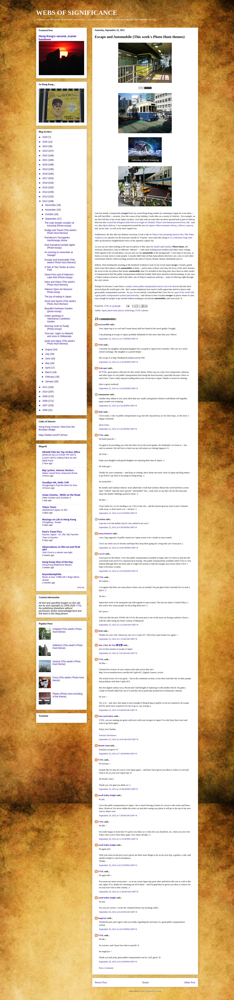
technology (129, 310)
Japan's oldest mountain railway (163, 225)
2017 (45, 178)
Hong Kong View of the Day (57, 562)
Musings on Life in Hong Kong (59, 519)
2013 (45, 196)
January (49, 381)
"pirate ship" (104, 228)
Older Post (189, 982)
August (49, 349)
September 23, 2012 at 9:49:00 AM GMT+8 (118, 710)
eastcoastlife (103, 324)
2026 (45, 137)
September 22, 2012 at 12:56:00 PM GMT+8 (118, 388)
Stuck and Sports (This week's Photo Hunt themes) (60, 302)
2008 (45, 400)
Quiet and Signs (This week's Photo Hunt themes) (59, 342)
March (48, 372)
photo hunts (104, 425)
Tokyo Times (49, 507)
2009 (45, 396)
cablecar (181, 225)
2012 (45, 201)
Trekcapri (102, 368)
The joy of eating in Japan (57, 296)
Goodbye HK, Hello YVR (55, 482)
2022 (45, 155)
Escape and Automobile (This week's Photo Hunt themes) (60, 261)
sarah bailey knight (107, 795)
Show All (80, 587)
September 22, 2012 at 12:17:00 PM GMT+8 (118, 338)
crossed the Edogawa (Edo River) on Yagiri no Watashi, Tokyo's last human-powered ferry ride (148, 222)
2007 (45, 405)
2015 (45, 187)
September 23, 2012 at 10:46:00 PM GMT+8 (118, 789)
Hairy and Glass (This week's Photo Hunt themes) (59, 283)
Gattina (101, 519)
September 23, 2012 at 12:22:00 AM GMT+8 (118, 624)
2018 (45, 173)
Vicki (100, 344)
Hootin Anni (104, 745)
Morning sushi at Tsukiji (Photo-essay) (56, 327)
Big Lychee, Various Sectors (58, 470)
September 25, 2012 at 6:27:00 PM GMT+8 (118, 865)
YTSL (101, 435)
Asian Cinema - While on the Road (61, 495)
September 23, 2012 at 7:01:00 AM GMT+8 (118, 653)
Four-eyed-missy (106, 716)
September (51, 218)
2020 (45, 164)
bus (134, 228)
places (121, 310)
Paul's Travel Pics (52, 531)
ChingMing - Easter (51, 522)
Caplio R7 (141, 635)
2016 (45, 182)
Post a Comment (106, 968)
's (157, 246)
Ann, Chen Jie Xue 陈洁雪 (110, 645)
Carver (101, 553)
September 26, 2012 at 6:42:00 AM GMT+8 (118, 912)
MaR (100, 412)
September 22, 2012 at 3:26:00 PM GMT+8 (118, 429)
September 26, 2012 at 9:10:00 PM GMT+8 (118, 961)
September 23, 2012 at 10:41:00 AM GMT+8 (118, 739)
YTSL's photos (141, 310)
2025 (45, 141)
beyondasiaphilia (51, 574)
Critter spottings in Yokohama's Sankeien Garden (57, 318)
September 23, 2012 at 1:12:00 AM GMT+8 (118, 639)
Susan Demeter (105, 533)
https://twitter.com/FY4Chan (53, 435)
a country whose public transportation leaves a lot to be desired (151, 286)
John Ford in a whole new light (57, 552)
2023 (45, 150)
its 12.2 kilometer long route (179, 237)
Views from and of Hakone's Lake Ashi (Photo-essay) (59, 276)
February (50, 376)
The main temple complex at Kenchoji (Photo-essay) (59, 224)
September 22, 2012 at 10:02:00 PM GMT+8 (118, 547)
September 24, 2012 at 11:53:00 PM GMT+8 (118, 839)
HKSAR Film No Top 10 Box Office (61, 452)
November (51, 209)
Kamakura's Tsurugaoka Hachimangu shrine (57, 239)
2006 (45, 410)
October (49, 214)
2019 (45, 169)
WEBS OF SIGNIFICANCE (76, 12)
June (48, 358)
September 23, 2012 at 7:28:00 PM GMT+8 (118, 753)
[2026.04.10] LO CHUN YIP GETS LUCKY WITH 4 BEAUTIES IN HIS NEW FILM (59, 458)
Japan (104, 310)
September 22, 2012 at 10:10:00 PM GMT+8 (118, 571)
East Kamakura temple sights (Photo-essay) (59, 246)
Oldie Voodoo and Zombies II (56, 497)
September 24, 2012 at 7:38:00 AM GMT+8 (118, 815)
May (47, 363)
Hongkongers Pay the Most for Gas (59, 485)
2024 (45, 146)
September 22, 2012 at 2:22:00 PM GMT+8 (118, 405)
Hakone (111, 225)
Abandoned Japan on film (55, 510)
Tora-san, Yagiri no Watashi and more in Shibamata (58, 335)
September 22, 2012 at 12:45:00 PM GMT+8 (118, 362)
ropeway (190, 225)
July (47, 354)
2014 (45, 192)
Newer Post (101, 982)
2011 (45, 387)
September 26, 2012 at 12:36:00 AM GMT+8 (118, 891)
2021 (45, 160)
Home (145, 982)
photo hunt (112, 310)
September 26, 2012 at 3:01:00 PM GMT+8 (118, 929)
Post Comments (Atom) (151, 991)
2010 (45, 391)
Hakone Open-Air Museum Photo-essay (58, 290)
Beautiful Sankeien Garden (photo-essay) (58, 310)
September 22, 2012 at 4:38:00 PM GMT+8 (118, 527)
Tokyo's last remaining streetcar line (167, 234)
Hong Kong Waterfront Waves (57, 565)
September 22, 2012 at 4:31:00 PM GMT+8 (118, 513)
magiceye (102, 918)
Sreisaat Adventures (107, 735)
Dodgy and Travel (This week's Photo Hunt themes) (60, 231)
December (51, 205)
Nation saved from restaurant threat (59, 473)
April (48, 367)
